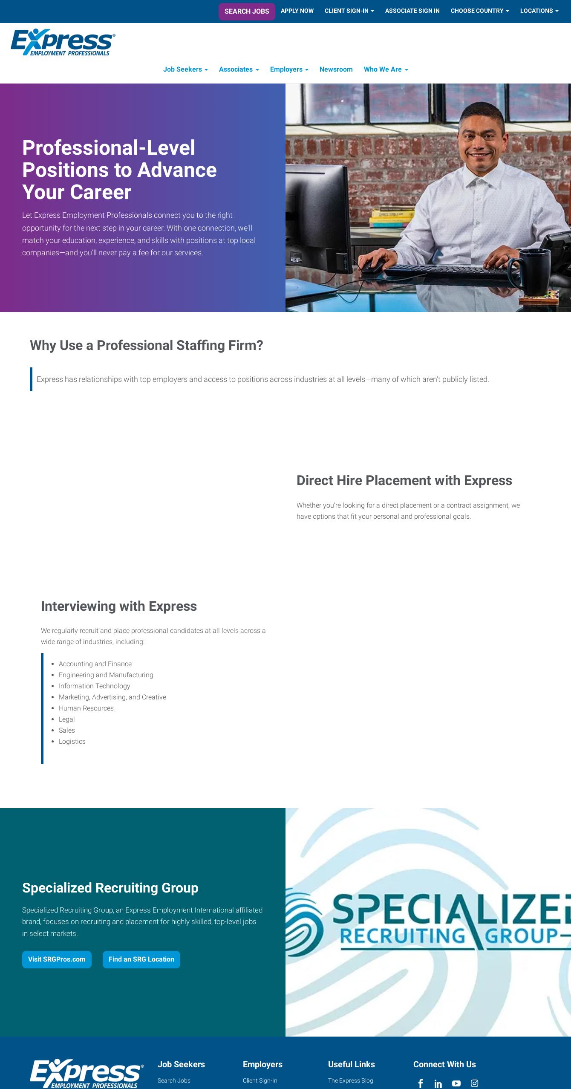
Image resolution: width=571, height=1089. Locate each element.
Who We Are (383, 71)
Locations (536, 10)
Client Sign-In (347, 10)
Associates (236, 71)
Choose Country (477, 10)
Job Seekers (182, 71)
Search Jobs (247, 11)
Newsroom (336, 71)
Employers (286, 71)
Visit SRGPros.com (57, 961)
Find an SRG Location (141, 961)
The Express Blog (350, 1082)
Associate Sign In (412, 10)
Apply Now (297, 10)
